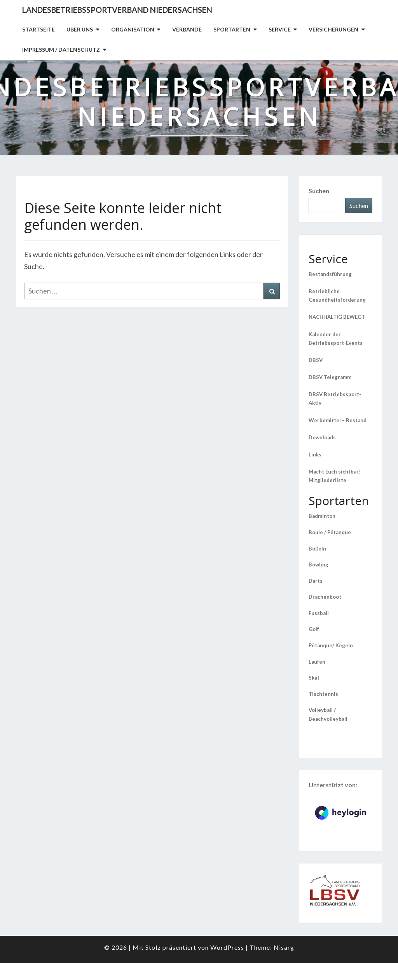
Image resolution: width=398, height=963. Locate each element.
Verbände (187, 29)
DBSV (316, 360)
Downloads (322, 437)
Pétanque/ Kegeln (331, 645)
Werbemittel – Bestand (338, 420)
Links (315, 454)
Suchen (319, 190)
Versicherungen (333, 29)
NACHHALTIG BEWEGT (337, 317)
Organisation (132, 29)
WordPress (227, 947)
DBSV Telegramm (330, 377)
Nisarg (284, 947)
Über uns (79, 29)
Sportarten (231, 29)
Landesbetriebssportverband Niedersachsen (117, 9)
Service (280, 29)
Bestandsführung (330, 274)
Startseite (38, 29)
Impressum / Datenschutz (61, 49)
